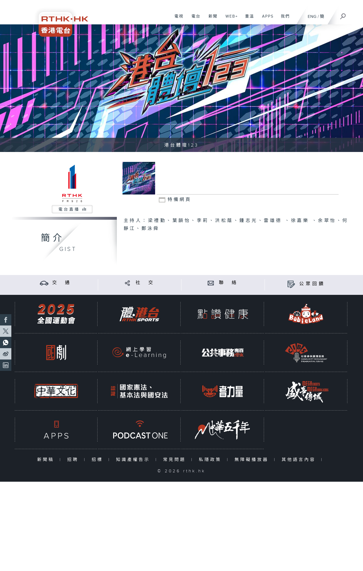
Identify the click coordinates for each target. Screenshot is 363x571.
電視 (176, 19)
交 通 (61, 283)
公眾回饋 (312, 284)
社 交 (145, 283)
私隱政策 (211, 459)
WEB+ (229, 19)
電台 (194, 19)
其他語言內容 (300, 459)
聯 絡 (228, 283)
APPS (266, 19)
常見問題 (175, 459)
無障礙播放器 (253, 459)
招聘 (74, 459)
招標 (98, 459)
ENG (312, 16)
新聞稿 (47, 459)
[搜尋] (343, 14)
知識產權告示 (134, 459)
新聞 (211, 19)
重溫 (247, 19)
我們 (283, 19)
